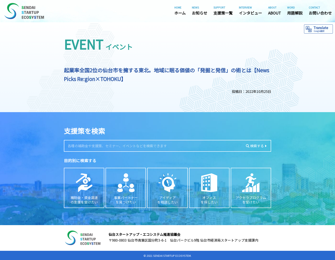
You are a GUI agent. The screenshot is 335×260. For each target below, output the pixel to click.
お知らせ (199, 10)
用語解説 (295, 10)
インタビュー (250, 10)
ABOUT (274, 10)
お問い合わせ (320, 10)
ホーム (180, 10)
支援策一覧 (223, 10)
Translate (322, 29)
